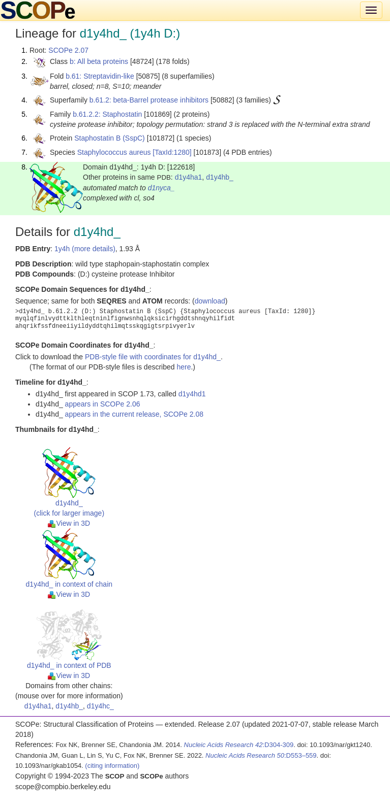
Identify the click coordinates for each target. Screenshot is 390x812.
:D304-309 (239, 745)
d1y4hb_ (219, 177)
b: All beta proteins (99, 61)
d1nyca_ (161, 188)
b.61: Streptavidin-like (100, 76)
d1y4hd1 (192, 394)
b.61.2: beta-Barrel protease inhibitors (148, 100)
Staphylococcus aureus (114, 152)
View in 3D (69, 523)
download (210, 301)
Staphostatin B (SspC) (109, 138)
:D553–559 (261, 755)
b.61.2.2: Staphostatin (107, 114)
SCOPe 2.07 (68, 50)
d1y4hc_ (100, 706)
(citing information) (112, 765)
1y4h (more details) (84, 249)
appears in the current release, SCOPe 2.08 (134, 414)
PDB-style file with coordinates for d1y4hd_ (153, 357)
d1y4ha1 (188, 177)
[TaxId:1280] (172, 152)
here (183, 367)
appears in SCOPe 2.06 (102, 404)
